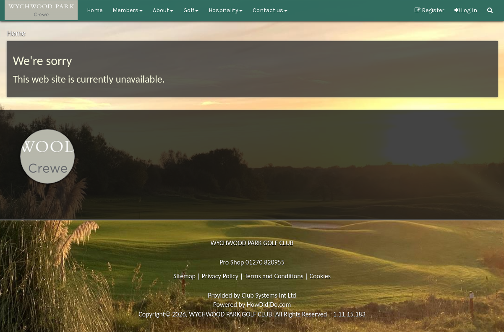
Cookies (320, 276)
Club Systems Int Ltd (269, 295)
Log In (465, 10)
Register (429, 10)
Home (94, 10)
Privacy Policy (220, 276)
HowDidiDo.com (269, 305)
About (163, 10)
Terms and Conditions (274, 276)
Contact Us (270, 10)
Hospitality (226, 10)
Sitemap (184, 276)
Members (127, 10)
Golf (190, 10)
